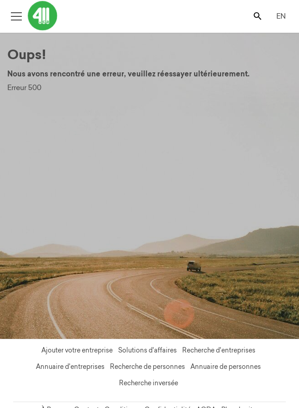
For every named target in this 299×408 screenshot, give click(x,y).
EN (281, 15)
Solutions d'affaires (147, 350)
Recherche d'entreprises (218, 350)
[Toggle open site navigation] (16, 16)
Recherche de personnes (147, 367)
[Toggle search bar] (258, 16)
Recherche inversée (148, 383)
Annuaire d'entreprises (70, 367)
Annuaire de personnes (225, 367)
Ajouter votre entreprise (77, 350)
